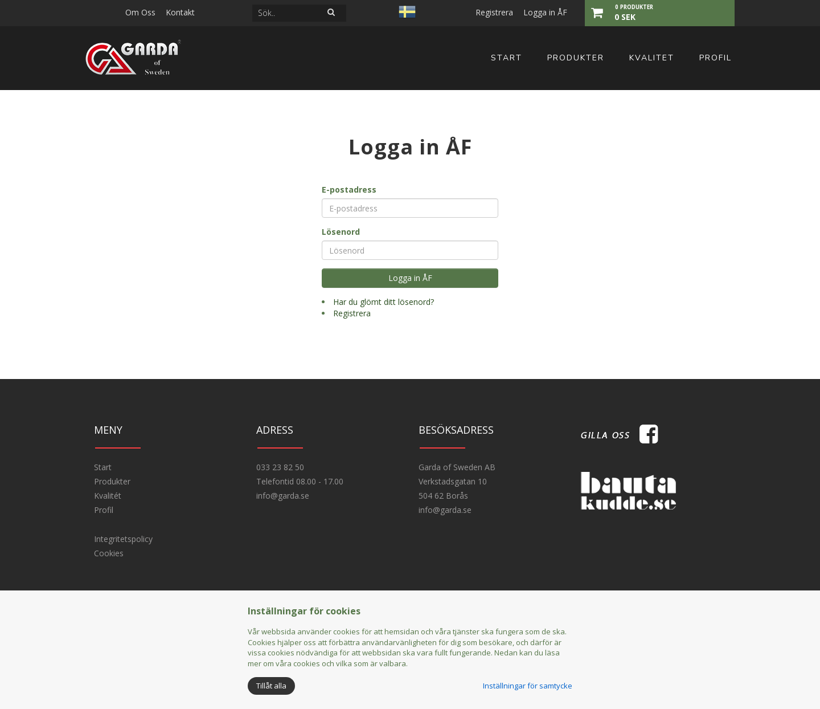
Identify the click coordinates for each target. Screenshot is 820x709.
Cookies (109, 553)
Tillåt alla (271, 686)
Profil (715, 57)
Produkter (575, 57)
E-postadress (349, 189)
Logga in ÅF (545, 12)
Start (506, 57)
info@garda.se (282, 495)
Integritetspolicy (123, 538)
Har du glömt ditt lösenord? (383, 301)
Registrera (494, 12)
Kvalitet (651, 57)
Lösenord (341, 231)
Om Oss (140, 12)
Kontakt (180, 12)
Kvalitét (107, 495)
